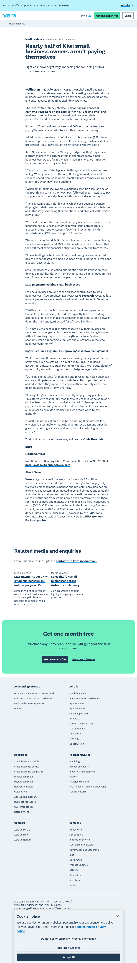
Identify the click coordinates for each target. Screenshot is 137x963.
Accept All (68, 957)
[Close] (117, 916)
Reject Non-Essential (68, 947)
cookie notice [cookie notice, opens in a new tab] (86, 926)
